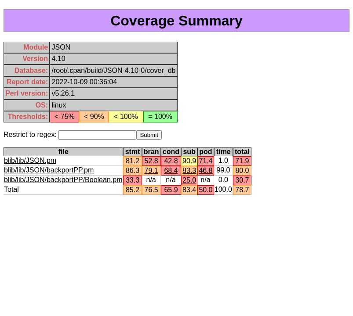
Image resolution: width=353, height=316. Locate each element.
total (242, 151)
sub (189, 151)
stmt (132, 151)
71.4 (205, 161)
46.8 (205, 170)
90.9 (189, 161)
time (223, 151)
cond (171, 151)
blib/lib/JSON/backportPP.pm (49, 170)
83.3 (189, 170)
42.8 (171, 161)
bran (151, 151)
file (63, 151)
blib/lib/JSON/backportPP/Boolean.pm (63, 179)
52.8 (151, 161)
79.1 (151, 170)
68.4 (171, 170)
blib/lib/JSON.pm (30, 160)
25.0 (189, 180)
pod (205, 151)
